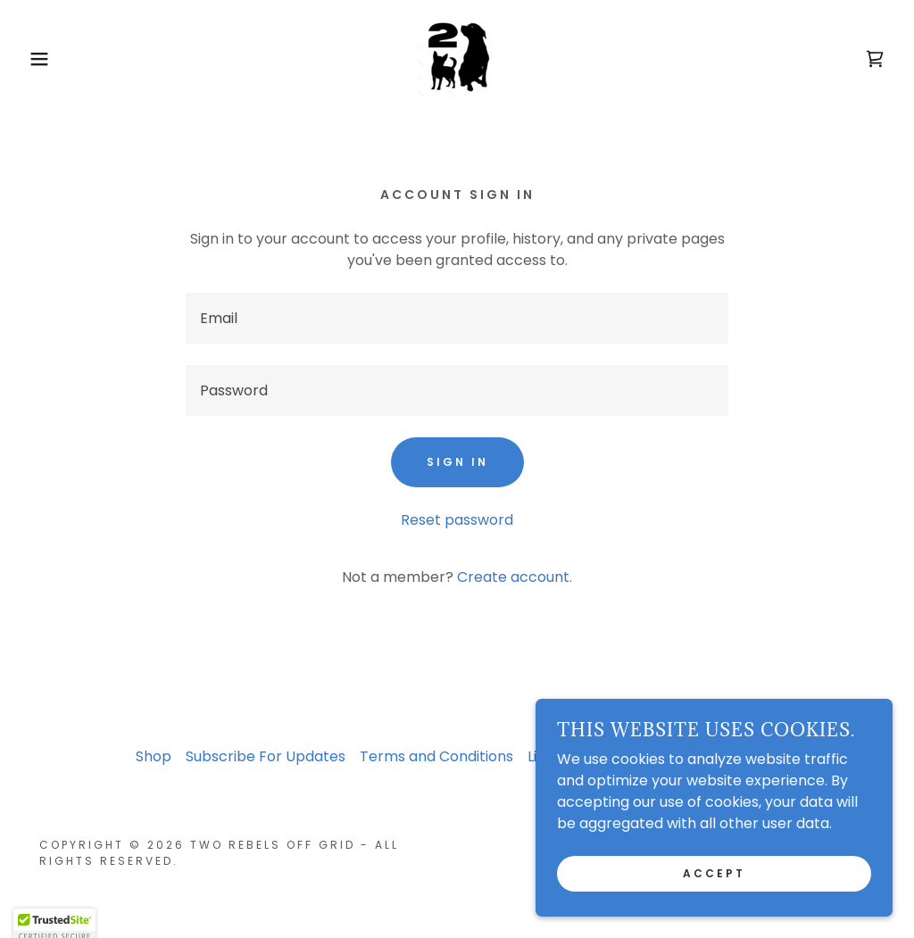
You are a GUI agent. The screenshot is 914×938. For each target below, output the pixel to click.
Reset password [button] (457, 520)
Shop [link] (153, 756)
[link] (457, 57)
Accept (714, 873)
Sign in (457, 461)
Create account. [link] (514, 577)
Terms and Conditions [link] (436, 756)
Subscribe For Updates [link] (265, 756)
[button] (45, 59)
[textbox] (457, 318)
